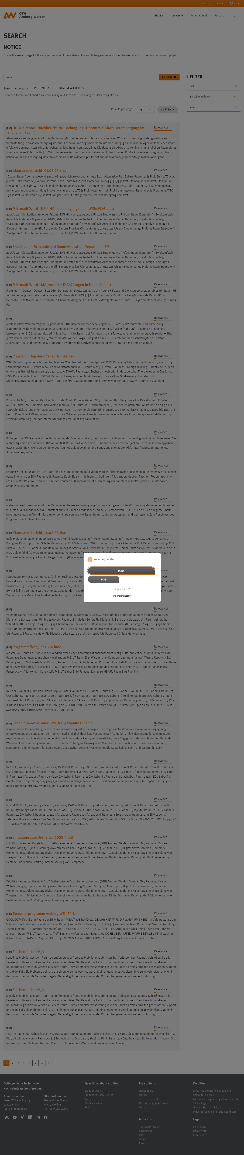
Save (103, 579)
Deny (121, 571)
